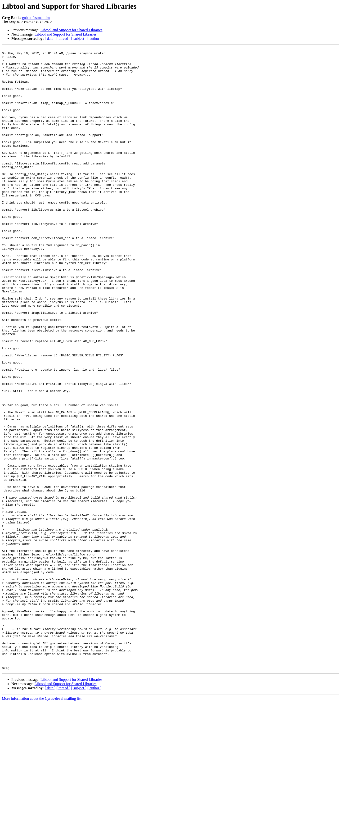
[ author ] (94, 38)
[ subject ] (78, 38)
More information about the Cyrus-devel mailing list (41, 823)
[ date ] (50, 38)
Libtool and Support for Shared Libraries (71, 30)
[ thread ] (63, 38)
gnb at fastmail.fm (36, 18)
